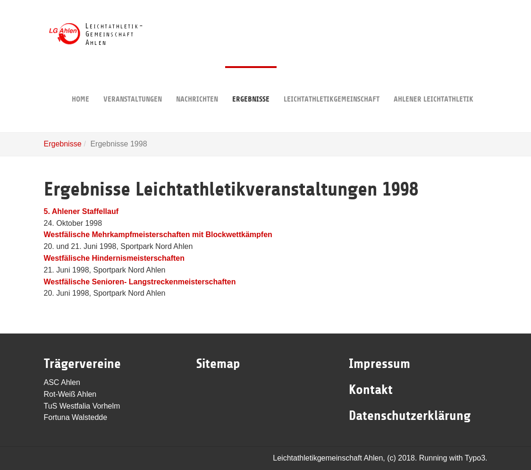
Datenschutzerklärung (410, 415)
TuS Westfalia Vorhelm (82, 406)
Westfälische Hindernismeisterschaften (114, 258)
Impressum (379, 363)
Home (80, 84)
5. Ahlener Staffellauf (81, 211)
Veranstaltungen (132, 84)
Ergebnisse (251, 84)
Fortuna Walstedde (76, 417)
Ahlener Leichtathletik (433, 84)
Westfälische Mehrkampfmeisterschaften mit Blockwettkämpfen (158, 235)
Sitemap (218, 363)
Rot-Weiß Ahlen (70, 394)
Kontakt (371, 389)
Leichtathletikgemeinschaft (332, 84)
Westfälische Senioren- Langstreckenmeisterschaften (140, 282)
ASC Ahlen (62, 382)
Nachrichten (197, 84)
